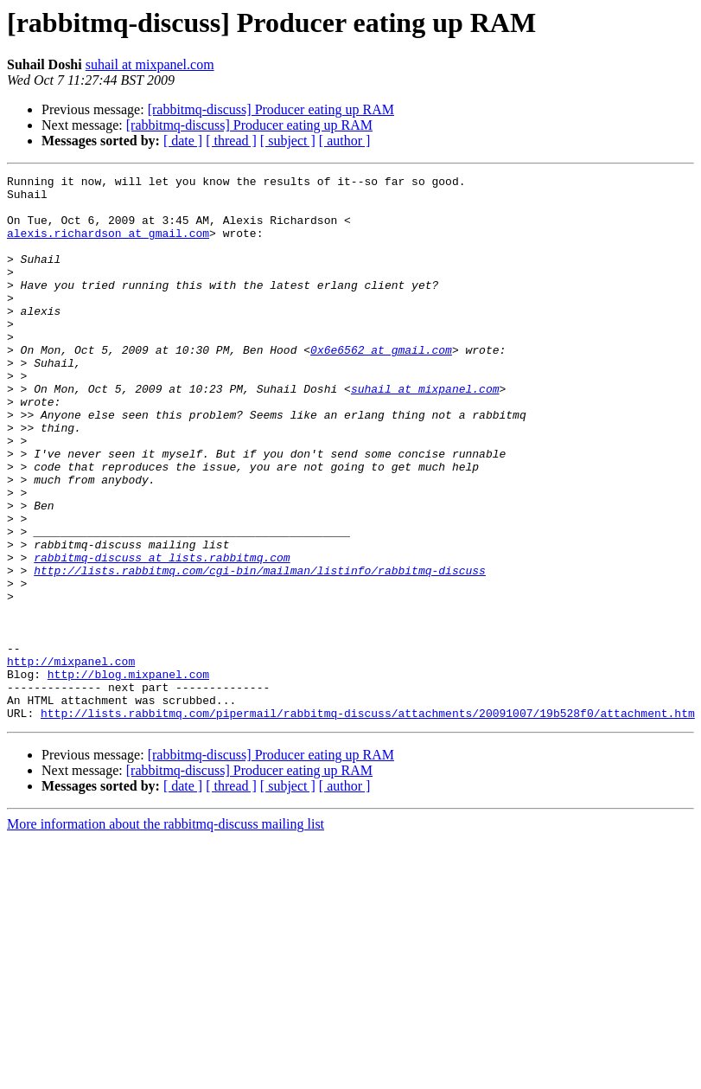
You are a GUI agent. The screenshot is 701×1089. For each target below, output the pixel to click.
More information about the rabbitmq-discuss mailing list (165, 933)
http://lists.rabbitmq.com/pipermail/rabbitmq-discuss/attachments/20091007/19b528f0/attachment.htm (368, 822)
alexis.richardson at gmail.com (108, 245)
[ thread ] (231, 140)
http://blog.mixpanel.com (128, 775)
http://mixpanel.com (71, 759)
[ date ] (182, 140)
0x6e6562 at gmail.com (381, 386)
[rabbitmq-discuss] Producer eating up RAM (271, 109)
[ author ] (345, 140)
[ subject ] (287, 140)
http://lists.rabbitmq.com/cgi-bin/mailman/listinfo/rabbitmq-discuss (260, 650)
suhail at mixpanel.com (150, 64)
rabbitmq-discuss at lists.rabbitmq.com (162, 635)
